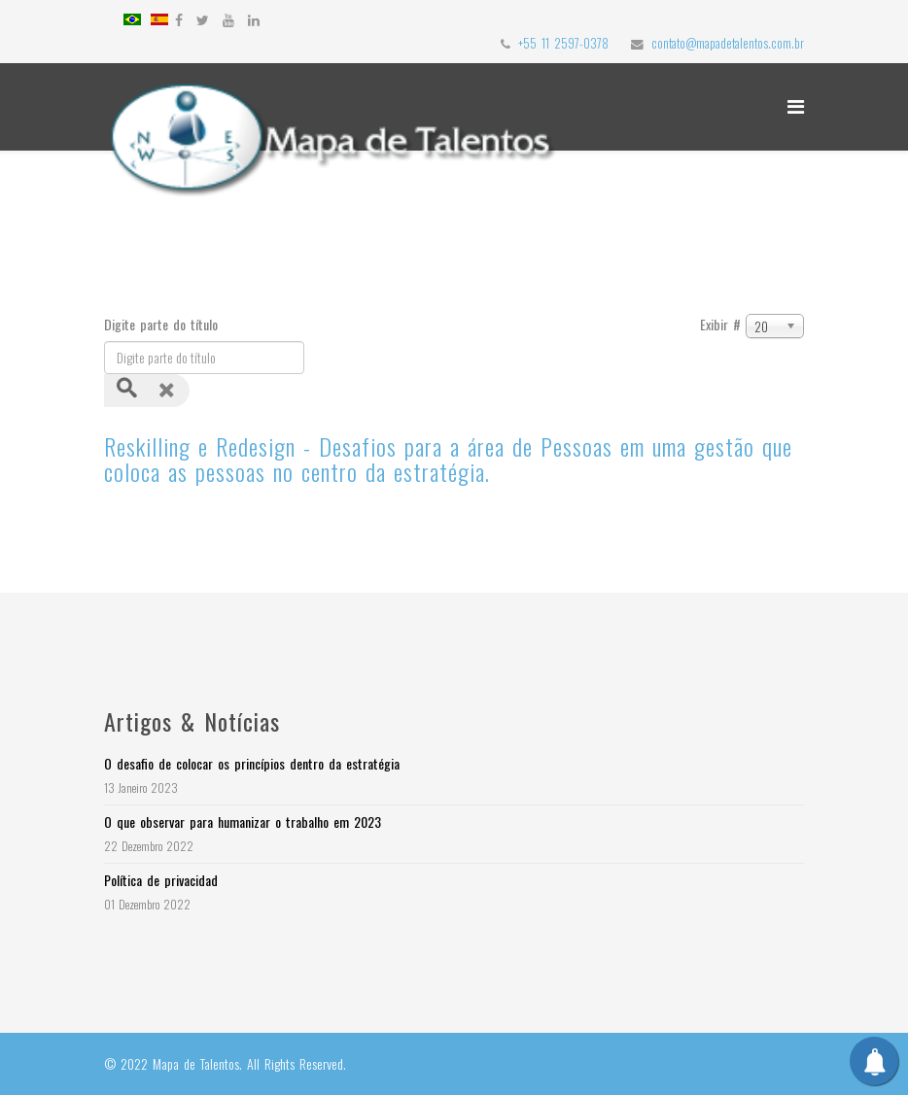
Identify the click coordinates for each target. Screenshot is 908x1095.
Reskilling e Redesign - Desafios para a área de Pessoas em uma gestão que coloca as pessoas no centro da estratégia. (448, 458)
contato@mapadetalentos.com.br (727, 43)
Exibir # (720, 324)
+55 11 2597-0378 (563, 43)
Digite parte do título (163, 324)
